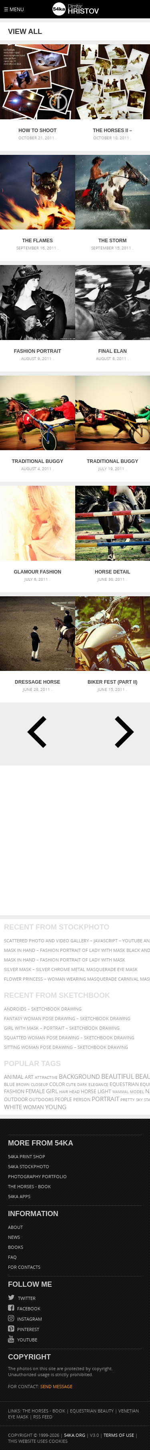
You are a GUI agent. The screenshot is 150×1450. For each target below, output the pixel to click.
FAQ (12, 1257)
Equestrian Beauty (92, 1411)
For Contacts (24, 1267)
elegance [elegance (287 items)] (98, 1084)
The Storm (112, 240)
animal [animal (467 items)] (14, 1077)
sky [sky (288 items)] (139, 1099)
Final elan (112, 351)
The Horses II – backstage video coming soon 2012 (112, 130)
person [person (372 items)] (81, 1099)
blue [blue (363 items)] (9, 1084)
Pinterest (27, 1329)
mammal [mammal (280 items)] (120, 1091)
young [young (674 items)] (55, 1107)
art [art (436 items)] (29, 1077)
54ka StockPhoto (28, 1166)
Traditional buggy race (112, 461)
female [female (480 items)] (35, 1091)
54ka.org (74, 1435)
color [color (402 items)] (57, 1084)
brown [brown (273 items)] (23, 1084)
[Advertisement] (75, 840)
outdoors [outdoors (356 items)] (41, 1099)
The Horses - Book (29, 1186)
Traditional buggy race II (37, 461)
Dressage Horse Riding (37, 682)
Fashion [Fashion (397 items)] (14, 1091)
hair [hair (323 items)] (63, 1091)
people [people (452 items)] (63, 1099)
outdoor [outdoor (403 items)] (16, 1099)
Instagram (29, 1319)
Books (15, 1247)
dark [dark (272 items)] (82, 1084)
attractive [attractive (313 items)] (46, 1077)
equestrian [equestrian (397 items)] (124, 1084)
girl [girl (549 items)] (52, 1091)
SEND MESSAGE (56, 1386)
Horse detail (112, 572)
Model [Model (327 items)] (137, 1091)
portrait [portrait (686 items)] (105, 1099)
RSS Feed (42, 1417)
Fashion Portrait (37, 351)
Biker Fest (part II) (112, 682)
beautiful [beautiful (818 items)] (117, 1076)
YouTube (26, 1340)
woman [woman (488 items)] (33, 1107)
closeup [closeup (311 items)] (39, 1084)
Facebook (28, 1309)
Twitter (26, 1298)
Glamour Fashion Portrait (37, 572)
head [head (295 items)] (74, 1091)
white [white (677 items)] (13, 1107)
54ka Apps (19, 1196)
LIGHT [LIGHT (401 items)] (104, 1091)
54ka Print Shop (26, 1156)
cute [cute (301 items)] (71, 1084)
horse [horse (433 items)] (88, 1091)
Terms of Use (119, 1435)
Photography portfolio (37, 1176)
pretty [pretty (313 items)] (127, 1099)
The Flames (37, 240)
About (15, 1227)
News (14, 1237)
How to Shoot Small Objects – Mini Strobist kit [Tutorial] (37, 130)
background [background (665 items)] (79, 1076)
